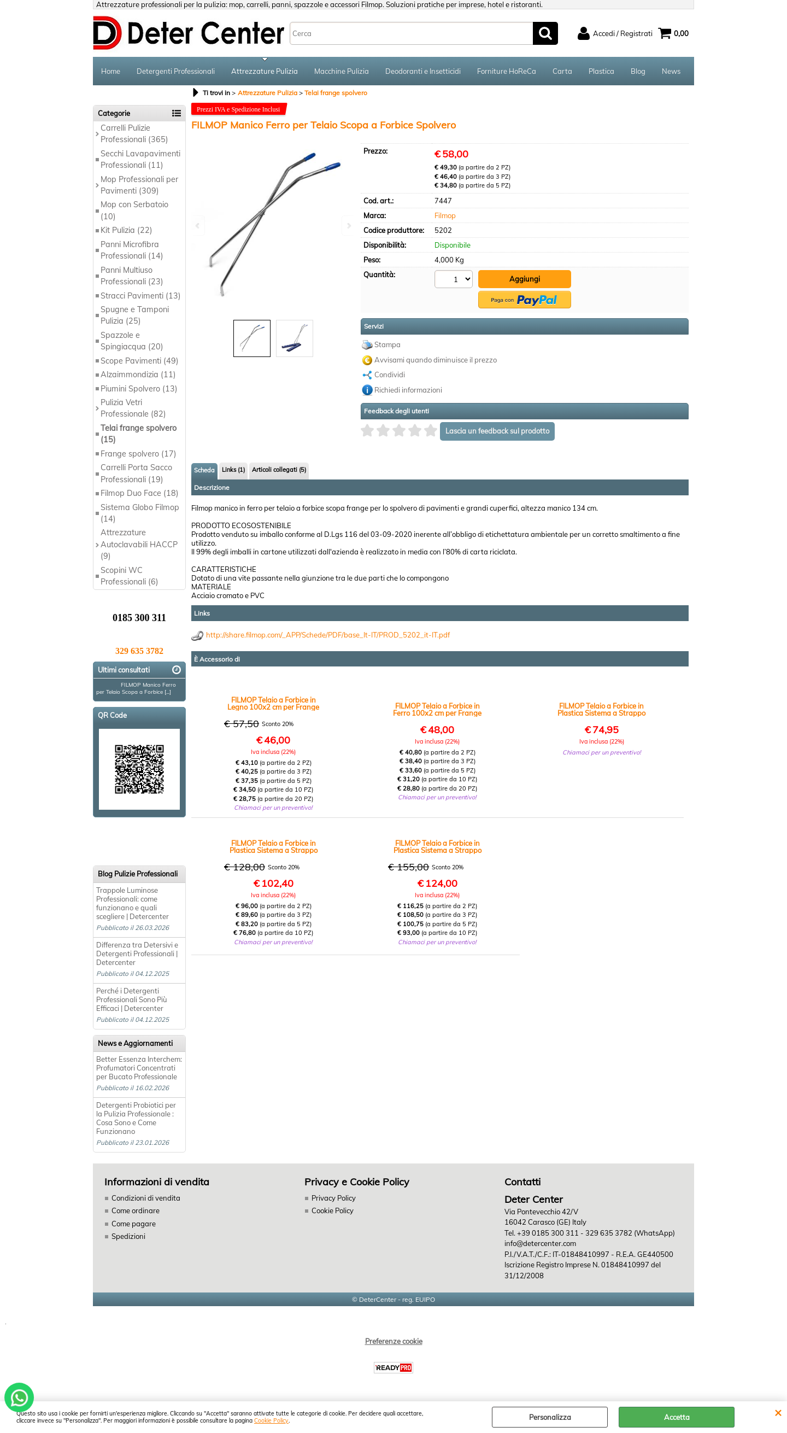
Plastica (601, 71)
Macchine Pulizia (341, 71)
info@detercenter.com (540, 1243)
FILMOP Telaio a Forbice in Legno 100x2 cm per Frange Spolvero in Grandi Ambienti (273, 704)
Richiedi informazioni (408, 389)
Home (110, 71)
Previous (198, 225)
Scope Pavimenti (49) (140, 361)
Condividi (389, 374)
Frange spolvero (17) (139, 454)
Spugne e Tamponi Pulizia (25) (135, 315)
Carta (562, 71)
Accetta (677, 1417)
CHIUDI (778, 1412)
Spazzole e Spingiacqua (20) (132, 341)
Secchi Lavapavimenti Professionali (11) (140, 159)
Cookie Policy (271, 1420)
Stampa (387, 344)
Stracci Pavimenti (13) (141, 296)
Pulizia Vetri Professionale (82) (133, 408)
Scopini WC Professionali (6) (129, 576)
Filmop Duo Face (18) (140, 493)
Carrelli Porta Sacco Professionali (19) (136, 473)
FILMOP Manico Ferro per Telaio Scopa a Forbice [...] (136, 688)
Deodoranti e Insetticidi (423, 71)
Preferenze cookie (393, 1341)
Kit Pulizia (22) (126, 230)
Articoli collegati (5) (279, 469)
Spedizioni (128, 1236)
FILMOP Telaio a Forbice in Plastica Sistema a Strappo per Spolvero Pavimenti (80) (273, 847)
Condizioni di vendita (145, 1198)
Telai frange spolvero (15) (139, 433)
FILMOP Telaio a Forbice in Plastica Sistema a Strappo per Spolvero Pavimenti (601, 710)
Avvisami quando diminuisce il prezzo (435, 359)
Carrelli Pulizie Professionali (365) (134, 133)
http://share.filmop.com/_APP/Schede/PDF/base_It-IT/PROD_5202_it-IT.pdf (328, 634)
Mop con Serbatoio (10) (134, 210)
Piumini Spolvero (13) (139, 389)
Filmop (445, 215)
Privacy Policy (334, 1198)
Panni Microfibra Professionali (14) (132, 250)
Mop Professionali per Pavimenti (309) (139, 185)
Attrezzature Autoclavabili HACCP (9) (139, 544)
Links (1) (233, 469)
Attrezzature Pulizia (264, 71)
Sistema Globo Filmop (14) (140, 513)
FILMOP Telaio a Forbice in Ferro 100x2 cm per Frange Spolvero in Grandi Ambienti (437, 710)
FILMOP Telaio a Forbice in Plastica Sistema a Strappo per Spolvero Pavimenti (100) (437, 847)
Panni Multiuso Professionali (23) (132, 275)
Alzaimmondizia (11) (138, 374)
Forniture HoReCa (506, 71)
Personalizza (550, 1417)
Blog (638, 71)
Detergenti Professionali (176, 71)
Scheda (204, 470)
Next (348, 225)
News (671, 71)
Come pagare (133, 1223)
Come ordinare (135, 1210)
